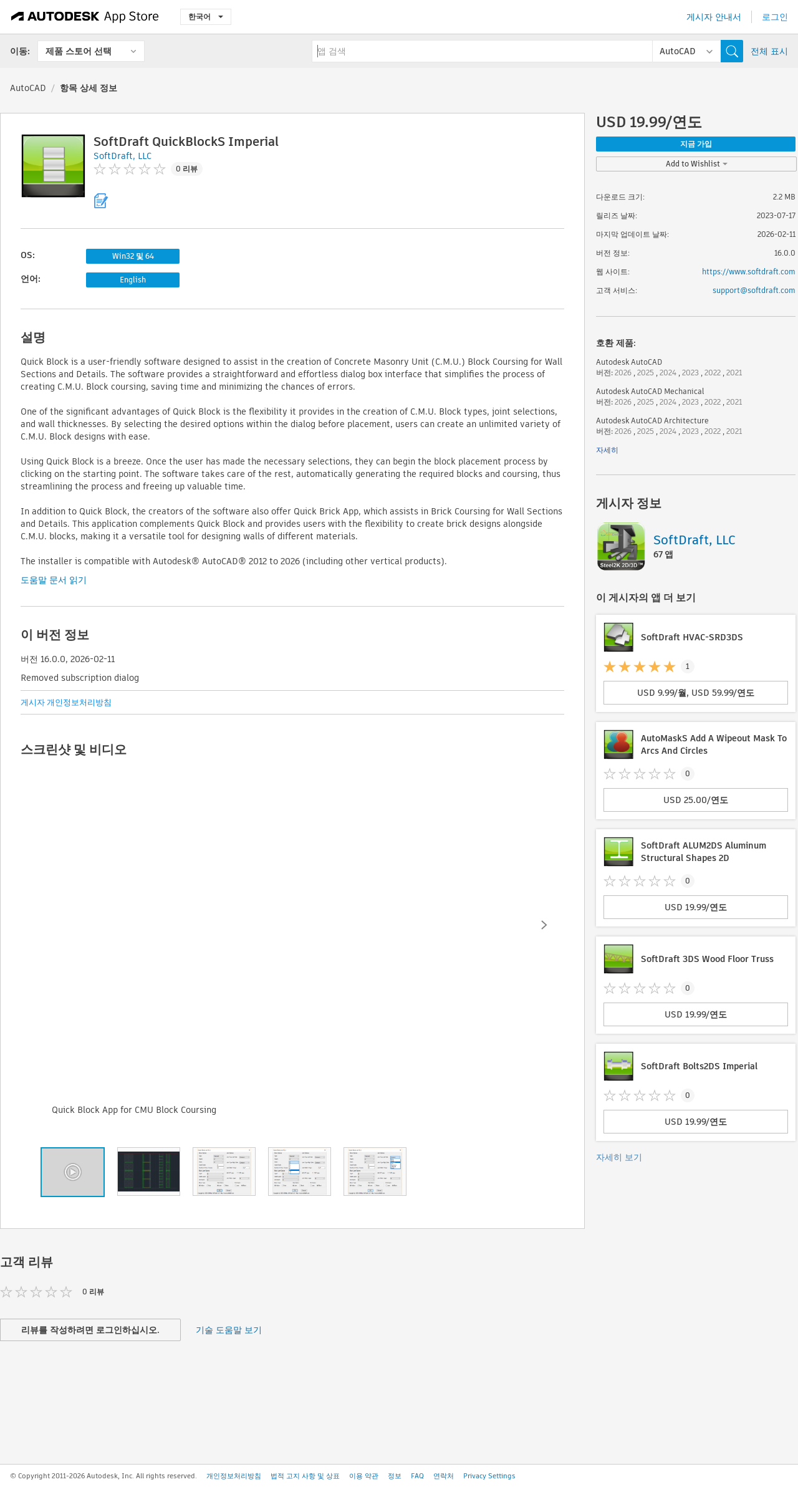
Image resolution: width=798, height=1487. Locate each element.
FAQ (417, 1476)
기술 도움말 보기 (229, 1330)
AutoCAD (28, 88)
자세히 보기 (619, 1157)
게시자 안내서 (713, 17)
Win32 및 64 (133, 256)
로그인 (775, 17)
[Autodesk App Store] (85, 16)
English (133, 279)
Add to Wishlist (697, 163)
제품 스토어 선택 (79, 51)
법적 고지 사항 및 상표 (305, 1476)
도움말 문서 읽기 (54, 580)
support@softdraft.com (754, 290)
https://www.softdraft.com (749, 271)
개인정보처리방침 (233, 1476)
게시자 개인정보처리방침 (66, 702)
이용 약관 (363, 1476)
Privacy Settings (489, 1476)
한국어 (205, 16)
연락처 (443, 1476)
